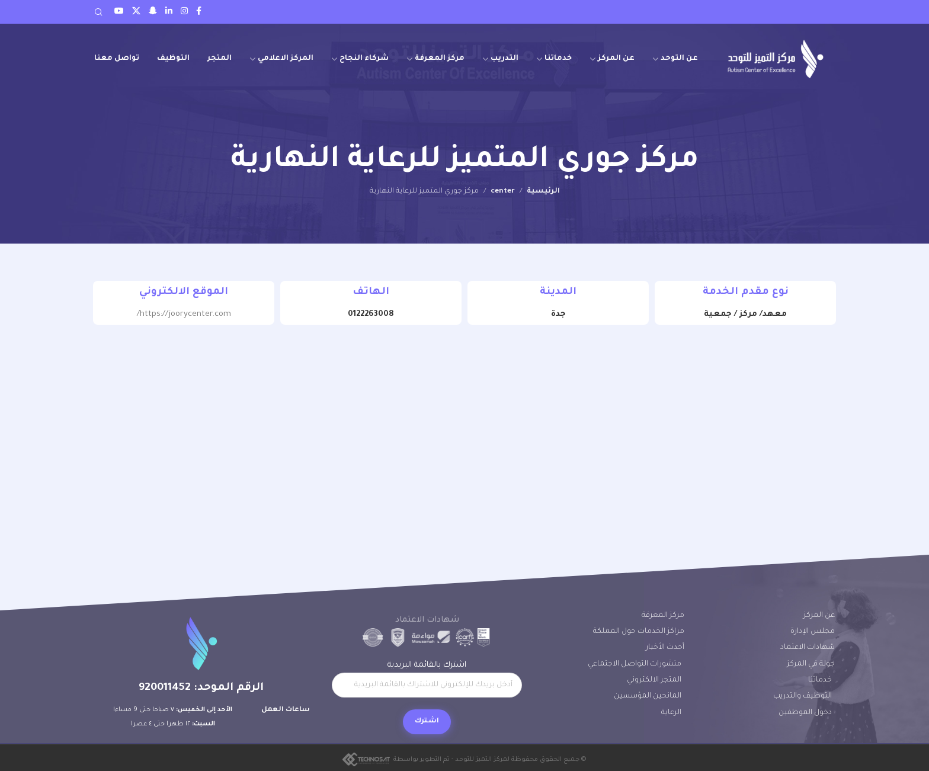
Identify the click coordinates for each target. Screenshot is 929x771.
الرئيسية (543, 191)
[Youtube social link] (119, 11)
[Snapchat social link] (153, 11)
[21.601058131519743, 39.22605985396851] (464, 427)
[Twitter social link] (136, 11)
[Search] (98, 12)
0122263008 (371, 314)
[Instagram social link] (184, 11)
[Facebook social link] (199, 11)
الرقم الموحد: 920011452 (201, 688)
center (503, 191)
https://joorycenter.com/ (184, 314)
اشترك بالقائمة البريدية (427, 679)
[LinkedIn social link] (169, 11)
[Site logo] (775, 59)
